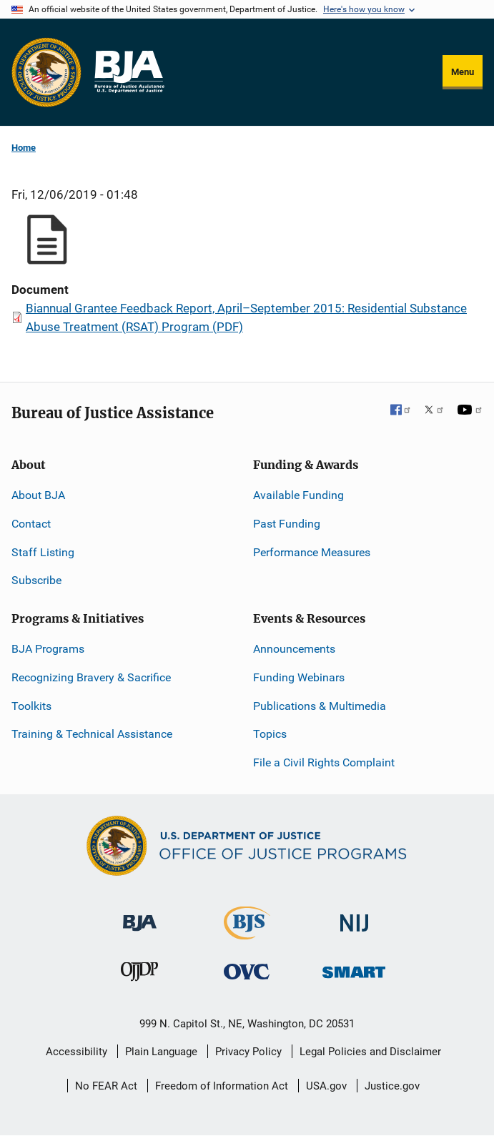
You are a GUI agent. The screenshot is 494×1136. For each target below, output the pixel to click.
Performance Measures (311, 552)
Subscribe (36, 580)
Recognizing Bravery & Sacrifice (91, 677)
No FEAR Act (106, 1086)
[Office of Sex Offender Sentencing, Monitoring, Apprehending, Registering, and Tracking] (353, 968)
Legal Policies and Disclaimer (370, 1051)
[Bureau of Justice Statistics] (247, 933)
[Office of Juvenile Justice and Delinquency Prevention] (139, 975)
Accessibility (76, 1051)
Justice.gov (392, 1086)
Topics (270, 734)
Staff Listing (42, 552)
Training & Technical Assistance (91, 734)
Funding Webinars (299, 677)
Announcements (294, 649)
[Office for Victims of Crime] (247, 971)
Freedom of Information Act (221, 1086)
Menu (462, 71)
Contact (31, 523)
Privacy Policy (248, 1051)
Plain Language (161, 1051)
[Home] (128, 72)
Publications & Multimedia (319, 706)
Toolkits (31, 706)
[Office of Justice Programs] (46, 72)
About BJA (38, 495)
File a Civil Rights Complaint (324, 762)
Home (23, 147)
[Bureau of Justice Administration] (140, 916)
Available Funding (298, 495)
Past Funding (286, 523)
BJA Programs (47, 649)
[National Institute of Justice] (354, 917)
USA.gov (326, 1086)
